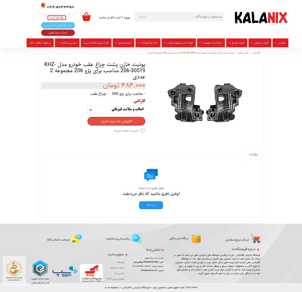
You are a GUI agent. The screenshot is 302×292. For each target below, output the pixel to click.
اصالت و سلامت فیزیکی (127, 109)
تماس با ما (119, 273)
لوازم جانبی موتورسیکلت (180, 42)
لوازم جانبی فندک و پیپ (96, 42)
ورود (127, 17)
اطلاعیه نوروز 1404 (116, 279)
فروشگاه (120, 262)
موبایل (281, 42)
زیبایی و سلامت (69, 42)
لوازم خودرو (238, 42)
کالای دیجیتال (261, 42)
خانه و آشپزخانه (149, 42)
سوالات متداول (117, 268)
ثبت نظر (151, 205)
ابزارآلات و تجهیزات (212, 42)
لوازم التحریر (124, 42)
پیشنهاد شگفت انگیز (40, 42)
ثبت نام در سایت (110, 17)
